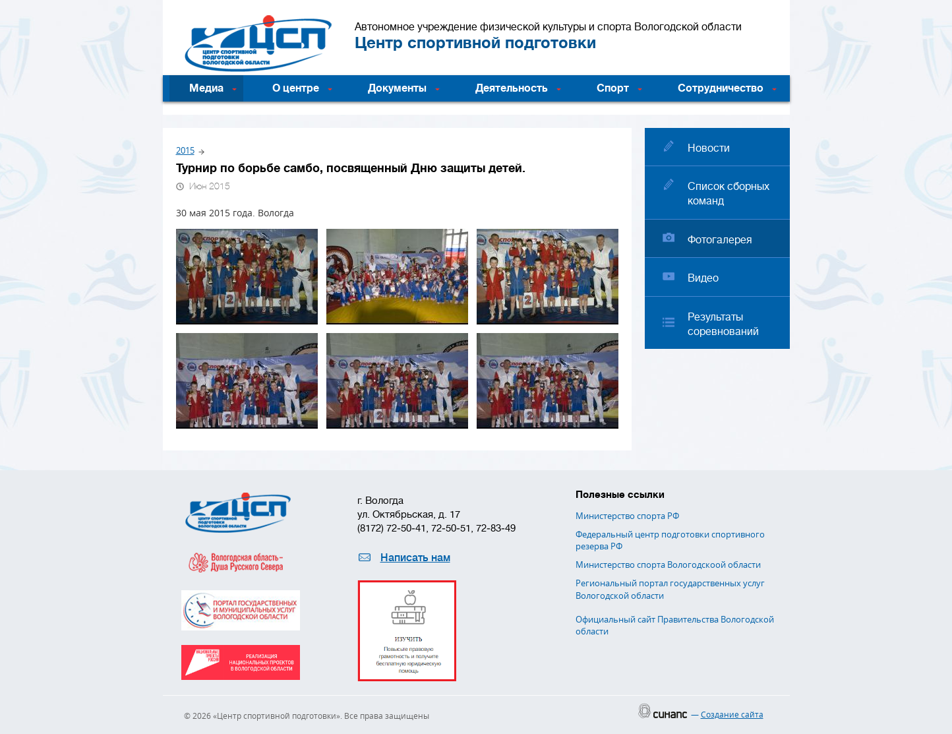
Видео (703, 278)
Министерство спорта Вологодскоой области (668, 564)
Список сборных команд (728, 194)
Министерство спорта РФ (627, 516)
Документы (397, 88)
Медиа (206, 88)
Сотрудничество (720, 88)
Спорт (613, 88)
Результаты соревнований (723, 324)
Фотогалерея (720, 240)
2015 (185, 150)
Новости (709, 148)
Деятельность (511, 88)
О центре (295, 88)
